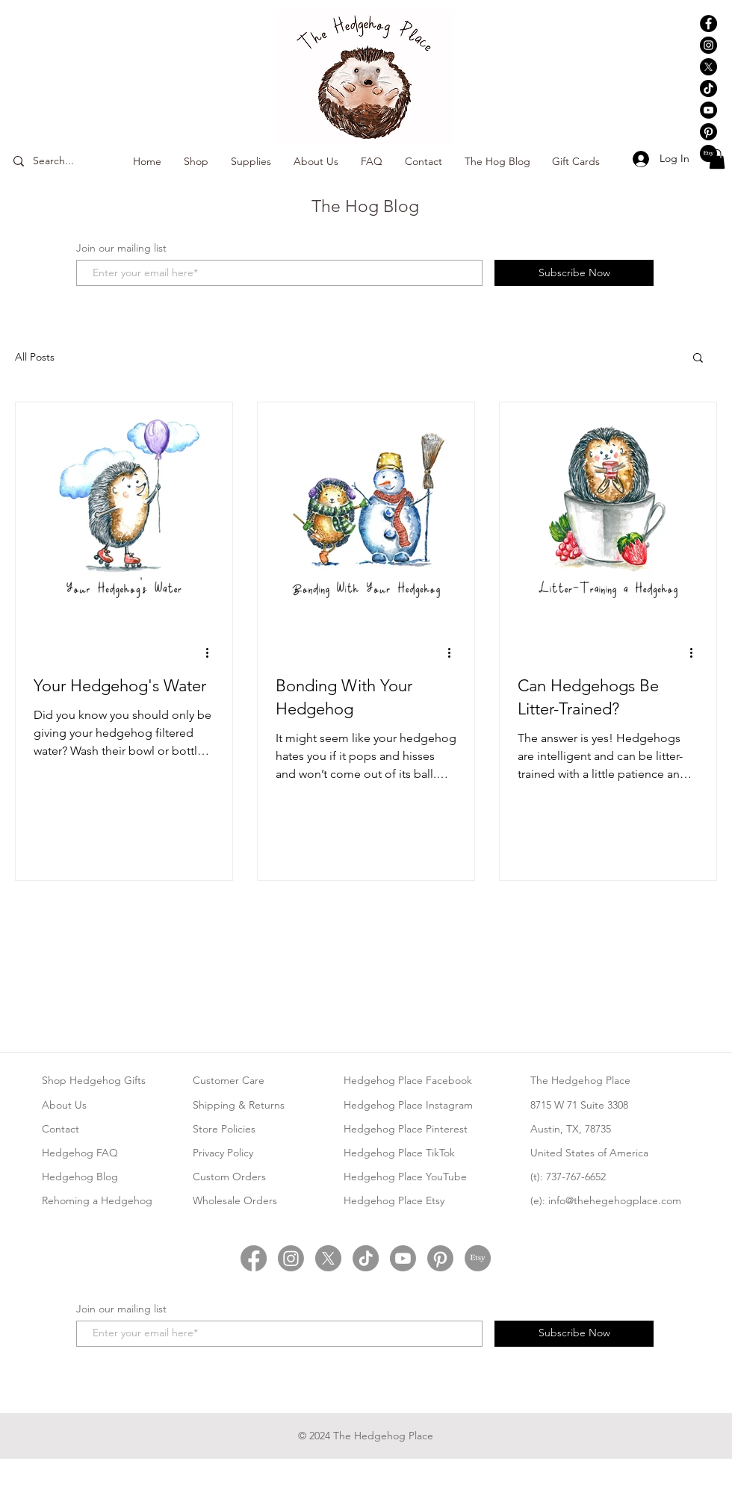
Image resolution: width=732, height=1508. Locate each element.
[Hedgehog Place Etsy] (708, 153)
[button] (717, 159)
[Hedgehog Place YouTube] (708, 110)
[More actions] (212, 652)
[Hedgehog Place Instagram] (708, 45)
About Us (64, 1105)
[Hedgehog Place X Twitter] (708, 66)
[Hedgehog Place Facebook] (708, 23)
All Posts (35, 357)
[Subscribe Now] (574, 273)
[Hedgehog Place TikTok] (708, 88)
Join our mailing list (121, 248)
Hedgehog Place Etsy (394, 1200)
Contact (60, 1128)
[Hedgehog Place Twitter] (328, 1258)
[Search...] (73, 161)
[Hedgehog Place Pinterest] (708, 131)
